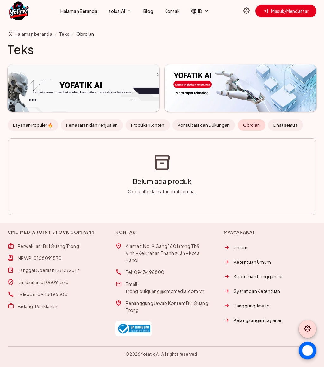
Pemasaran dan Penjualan (92, 125)
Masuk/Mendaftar (286, 11)
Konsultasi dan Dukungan (204, 125)
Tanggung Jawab (247, 305)
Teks (64, 34)
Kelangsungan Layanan (253, 320)
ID (200, 11)
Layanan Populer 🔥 (33, 125)
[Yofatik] (19, 11)
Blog (148, 11)
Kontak (172, 11)
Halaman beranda (30, 33)
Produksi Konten (148, 125)
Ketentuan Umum (247, 262)
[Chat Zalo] (307, 350)
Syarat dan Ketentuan (252, 291)
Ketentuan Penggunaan (254, 276)
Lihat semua (285, 125)
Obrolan (251, 125)
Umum (236, 247)
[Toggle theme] (246, 11)
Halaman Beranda (78, 11)
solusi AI (120, 11)
